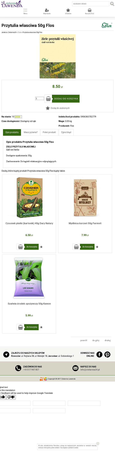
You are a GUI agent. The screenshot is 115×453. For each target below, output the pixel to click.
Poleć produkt (49, 132)
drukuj (108, 340)
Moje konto (46, 13)
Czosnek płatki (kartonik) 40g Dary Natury (29, 223)
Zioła (19, 32)
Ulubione (68, 13)
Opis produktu (12, 132)
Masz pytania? (31, 132)
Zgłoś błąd (66, 132)
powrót (83, 340)
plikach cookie (73, 447)
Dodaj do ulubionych (60, 108)
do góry (95, 340)
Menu (25, 13)
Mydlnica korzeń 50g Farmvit (85, 223)
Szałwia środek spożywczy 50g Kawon (29, 303)
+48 (31, 369)
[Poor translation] (11, 397)
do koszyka (32, 246)
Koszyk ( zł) (89, 13)
